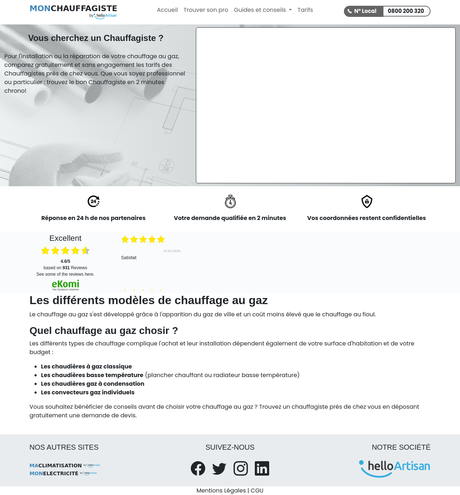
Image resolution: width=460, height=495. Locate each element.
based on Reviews (65, 264)
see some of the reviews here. (65, 274)
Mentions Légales (221, 490)
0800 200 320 (406, 11)
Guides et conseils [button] (261, 10)
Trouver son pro (206, 10)
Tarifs (305, 10)
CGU (257, 490)
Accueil (167, 10)
